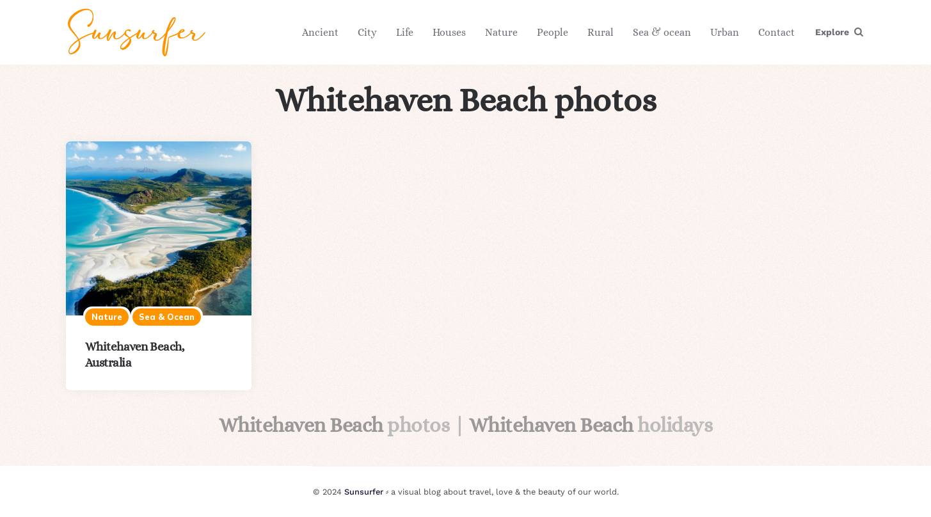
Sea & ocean (662, 32)
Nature (501, 32)
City (367, 32)
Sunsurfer (363, 492)
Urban (724, 32)
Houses (449, 32)
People (552, 32)
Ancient (320, 32)
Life (404, 32)
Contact (776, 32)
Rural (600, 32)
